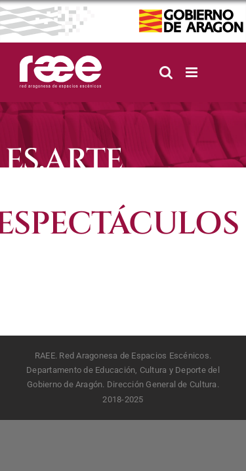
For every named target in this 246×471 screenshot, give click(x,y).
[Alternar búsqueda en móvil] (166, 72)
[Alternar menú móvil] (192, 72)
